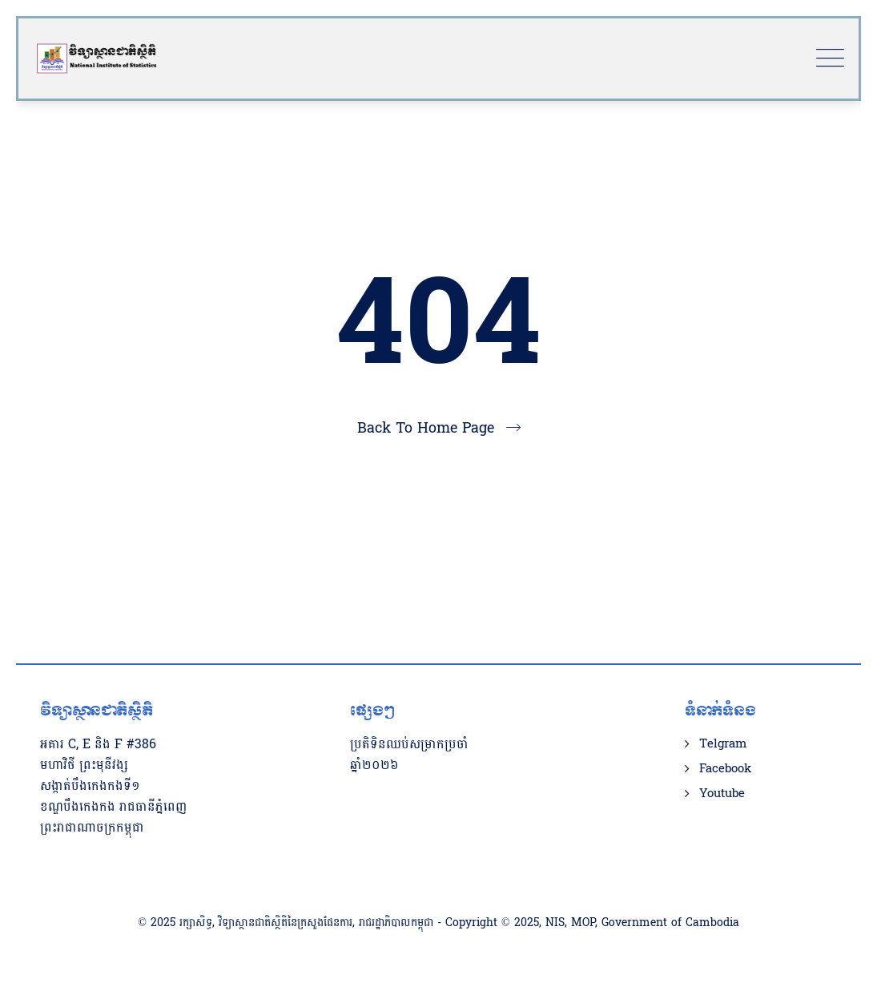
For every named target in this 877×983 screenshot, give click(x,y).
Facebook (725, 769)
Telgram (722, 744)
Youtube (722, 794)
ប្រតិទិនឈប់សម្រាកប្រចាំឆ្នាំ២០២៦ (409, 754)
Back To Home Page (425, 428)
